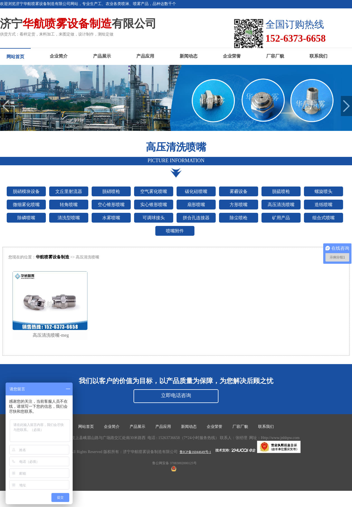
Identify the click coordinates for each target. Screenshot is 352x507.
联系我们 (318, 56)
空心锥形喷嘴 (111, 204)
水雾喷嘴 (111, 217)
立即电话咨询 (176, 395)
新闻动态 (189, 56)
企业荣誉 (232, 56)
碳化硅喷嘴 (196, 191)
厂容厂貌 (275, 56)
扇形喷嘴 (196, 204)
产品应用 (145, 56)
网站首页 (15, 56)
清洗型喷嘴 (69, 217)
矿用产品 (281, 217)
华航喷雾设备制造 (52, 257)
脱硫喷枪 (281, 191)
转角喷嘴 (69, 204)
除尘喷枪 (239, 217)
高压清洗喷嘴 (281, 204)
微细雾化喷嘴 (26, 204)
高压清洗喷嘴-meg (51, 335)
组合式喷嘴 (323, 217)
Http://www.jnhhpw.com (280, 438)
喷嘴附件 (175, 230)
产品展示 (102, 56)
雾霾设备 (239, 191)
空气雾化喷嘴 (153, 191)
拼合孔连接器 (196, 217)
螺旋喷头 (323, 191)
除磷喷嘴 (26, 217)
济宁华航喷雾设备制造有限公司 (150, 452)
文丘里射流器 (68, 191)
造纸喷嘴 (323, 204)
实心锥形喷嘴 (153, 204)
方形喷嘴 (239, 204)
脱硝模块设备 (26, 191)
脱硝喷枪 (111, 191)
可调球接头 (153, 217)
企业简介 (59, 56)
